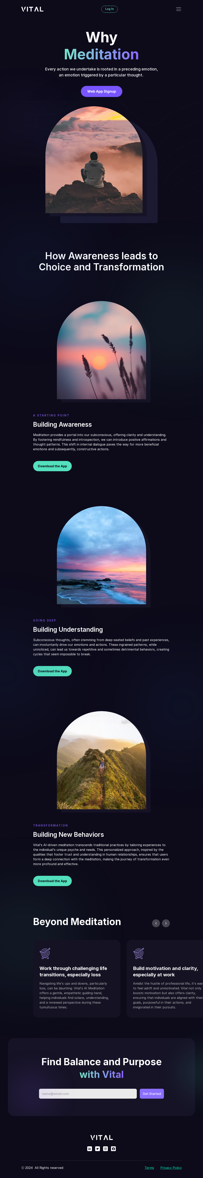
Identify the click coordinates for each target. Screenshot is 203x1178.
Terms (149, 1168)
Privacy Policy (171, 1168)
